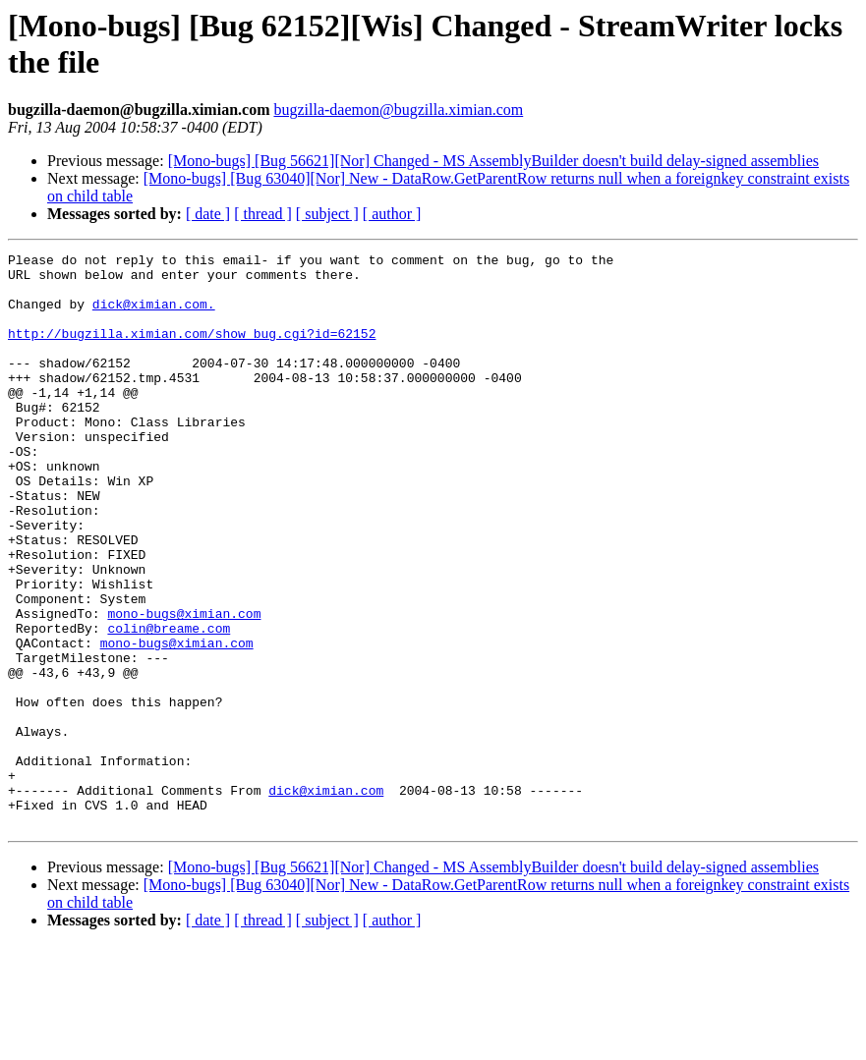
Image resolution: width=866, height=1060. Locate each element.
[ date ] (208, 213)
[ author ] (392, 213)
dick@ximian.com (325, 899)
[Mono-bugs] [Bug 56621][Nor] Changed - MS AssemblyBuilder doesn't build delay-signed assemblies (493, 160)
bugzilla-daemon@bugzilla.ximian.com (398, 109)
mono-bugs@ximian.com (183, 687)
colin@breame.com (168, 704)
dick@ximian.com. (153, 315)
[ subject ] (327, 213)
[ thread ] (263, 213)
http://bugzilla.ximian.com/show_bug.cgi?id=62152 (191, 351)
